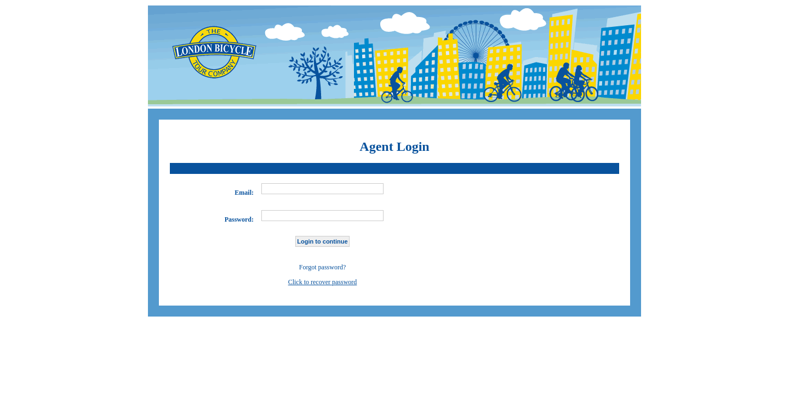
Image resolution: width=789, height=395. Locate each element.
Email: (244, 192)
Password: (239, 219)
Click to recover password (322, 282)
